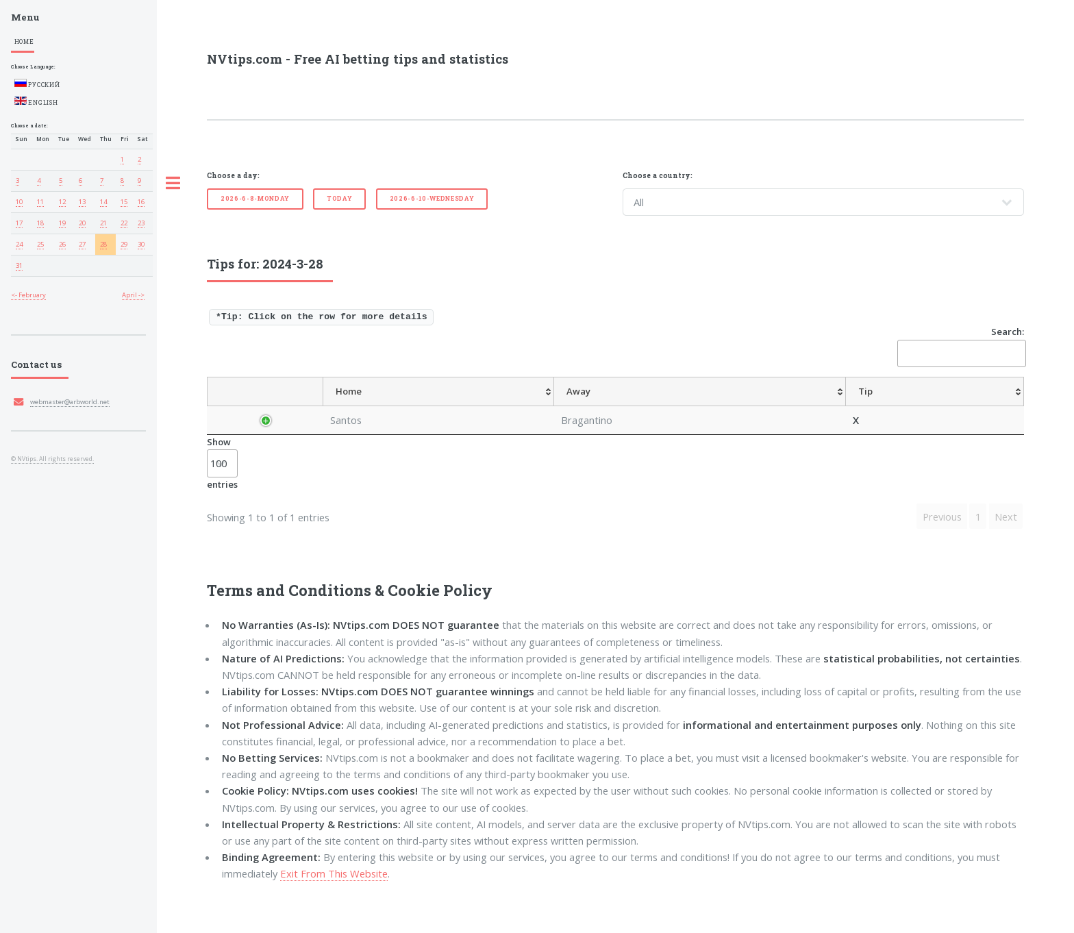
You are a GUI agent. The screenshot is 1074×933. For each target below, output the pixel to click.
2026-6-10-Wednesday (432, 198)
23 (141, 223)
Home (24, 41)
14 (103, 201)
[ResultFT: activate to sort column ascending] (994, 406)
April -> (133, 294)
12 (62, 201)
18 (40, 223)
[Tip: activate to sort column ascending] (522, 406)
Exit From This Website (334, 903)
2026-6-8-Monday (255, 198)
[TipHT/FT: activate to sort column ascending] (752, 406)
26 (62, 244)
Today (339, 198)
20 (82, 223)
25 (40, 244)
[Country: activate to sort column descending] (270, 406)
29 (124, 244)
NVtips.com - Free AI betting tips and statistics (357, 59)
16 (141, 201)
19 (62, 223)
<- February (28, 294)
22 (124, 223)
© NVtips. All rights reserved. (52, 459)
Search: (960, 346)
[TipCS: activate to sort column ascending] (699, 406)
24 (19, 244)
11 (40, 201)
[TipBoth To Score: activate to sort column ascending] (917, 406)
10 (19, 201)
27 (82, 244)
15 (124, 201)
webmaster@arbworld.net (70, 401)
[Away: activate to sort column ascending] (464, 406)
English (36, 101)
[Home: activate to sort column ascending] (398, 406)
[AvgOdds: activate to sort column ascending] (573, 406)
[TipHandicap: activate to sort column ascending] (638, 406)
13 (82, 201)
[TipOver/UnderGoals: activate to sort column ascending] (825, 406)
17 (19, 223)
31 (19, 265)
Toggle (173, 183)
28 (103, 244)
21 (103, 223)
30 (141, 244)
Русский (37, 83)
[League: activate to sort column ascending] (336, 406)
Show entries (222, 492)
